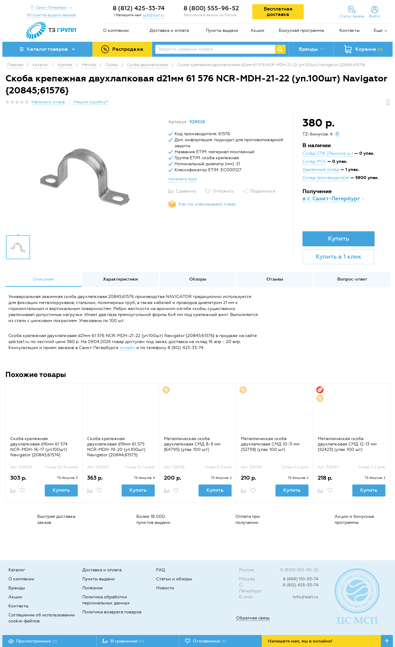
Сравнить (186, 191)
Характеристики (120, 279)
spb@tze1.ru (153, 15)
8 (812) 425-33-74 (139, 8)
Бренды (16, 588)
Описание (43, 279)
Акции (257, 30)
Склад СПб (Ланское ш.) (327, 153)
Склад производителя (325, 177)
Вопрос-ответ (352, 279)
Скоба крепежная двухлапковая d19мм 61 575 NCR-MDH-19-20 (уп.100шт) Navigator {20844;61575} (116, 446)
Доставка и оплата (169, 30)
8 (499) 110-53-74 (300, 579)
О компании (116, 30)
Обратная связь (253, 618)
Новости (165, 588)
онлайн (127, 347)
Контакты (349, 30)
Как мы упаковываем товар (207, 204)
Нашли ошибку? (91, 102)
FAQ (160, 570)
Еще (378, 30)
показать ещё (182, 178)
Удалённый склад (320, 169)
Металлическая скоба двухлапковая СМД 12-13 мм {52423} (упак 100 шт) (347, 444)
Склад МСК (314, 161)
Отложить (223, 191)
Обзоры (197, 279)
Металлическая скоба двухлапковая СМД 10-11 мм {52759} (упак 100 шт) (270, 444)
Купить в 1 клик (338, 256)
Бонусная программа (301, 30)
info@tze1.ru (305, 597)
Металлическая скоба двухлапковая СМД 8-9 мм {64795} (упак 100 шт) (192, 444)
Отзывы (274, 279)
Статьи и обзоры (174, 579)
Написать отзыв (48, 102)
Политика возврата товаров (111, 612)
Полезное (92, 588)
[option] (85, 175)
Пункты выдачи (222, 30)
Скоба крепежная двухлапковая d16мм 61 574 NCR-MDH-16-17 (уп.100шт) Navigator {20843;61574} (39, 446)
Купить (338, 238)
